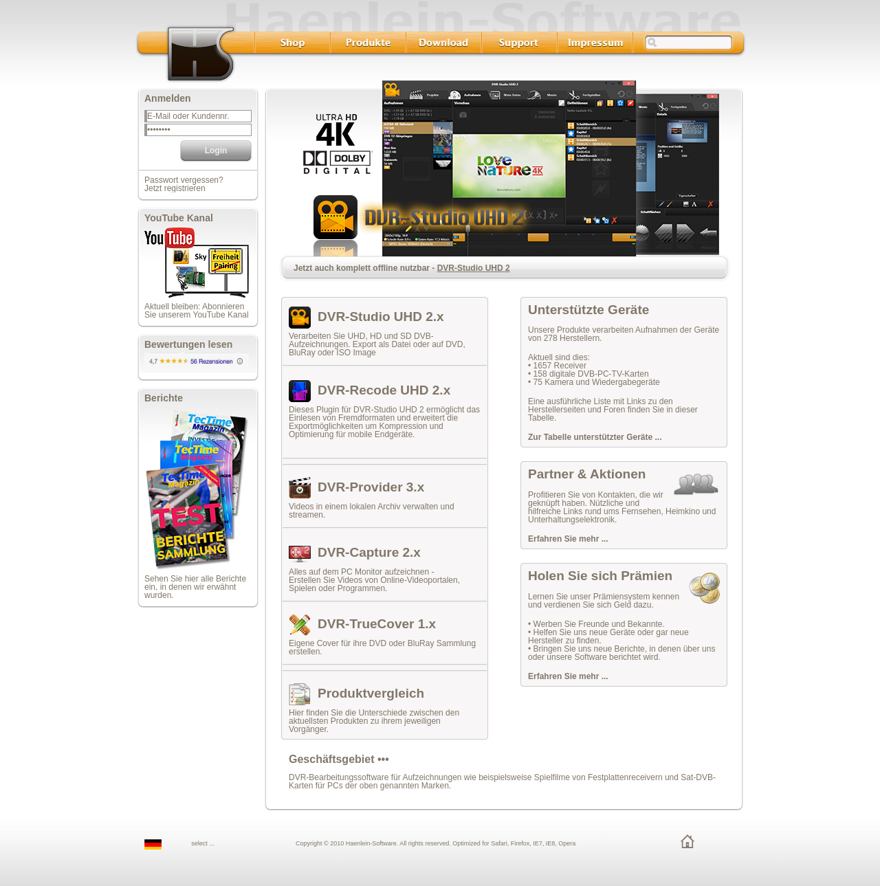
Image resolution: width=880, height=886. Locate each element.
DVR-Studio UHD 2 (473, 268)
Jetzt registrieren (175, 188)
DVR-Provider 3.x (371, 487)
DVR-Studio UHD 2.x (381, 316)
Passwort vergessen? (183, 180)
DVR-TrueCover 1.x (377, 624)
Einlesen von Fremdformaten (342, 418)
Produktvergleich (371, 693)
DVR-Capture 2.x (369, 552)
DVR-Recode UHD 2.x (384, 390)
